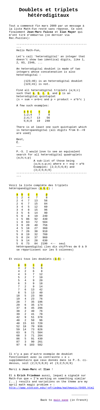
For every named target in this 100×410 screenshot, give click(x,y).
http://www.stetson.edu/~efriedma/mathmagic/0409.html (51, 387)
